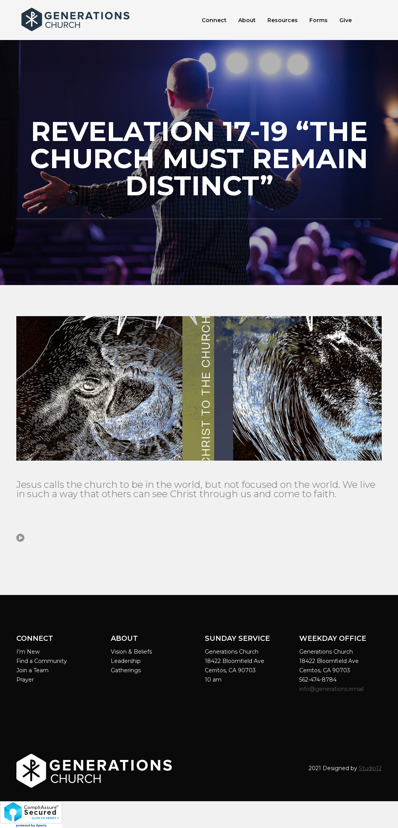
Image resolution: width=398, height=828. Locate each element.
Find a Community (41, 661)
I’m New (28, 651)
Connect (214, 20)
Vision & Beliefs (131, 651)
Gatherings (126, 670)
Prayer (25, 679)
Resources (282, 20)
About (247, 20)
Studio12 (370, 768)
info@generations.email (332, 688)
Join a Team (32, 670)
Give (345, 20)
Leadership (126, 661)
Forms (318, 20)
